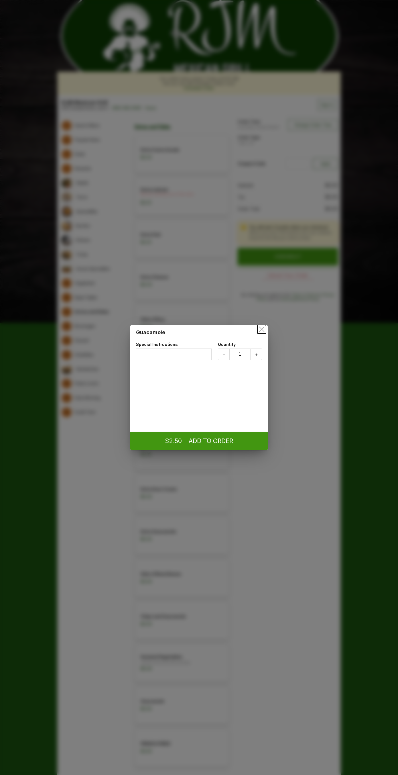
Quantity (240, 351)
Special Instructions (174, 351)
